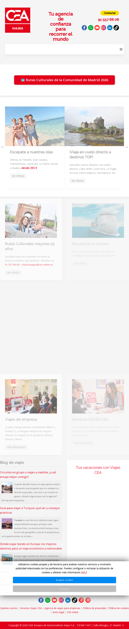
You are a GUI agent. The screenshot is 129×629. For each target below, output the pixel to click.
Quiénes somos (8, 608)
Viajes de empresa (21, 419)
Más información (16, 447)
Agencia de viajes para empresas (62, 608)
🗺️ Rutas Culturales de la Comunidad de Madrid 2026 (64, 80)
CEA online (72, 612)
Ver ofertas (13, 272)
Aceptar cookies (64, 580)
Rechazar (64, 588)
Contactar (110, 13)
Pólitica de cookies (119, 608)
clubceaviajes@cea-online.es (37, 264)
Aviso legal (58, 612)
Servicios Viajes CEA (31, 608)
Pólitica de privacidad (94, 608)
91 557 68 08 (12, 264)
